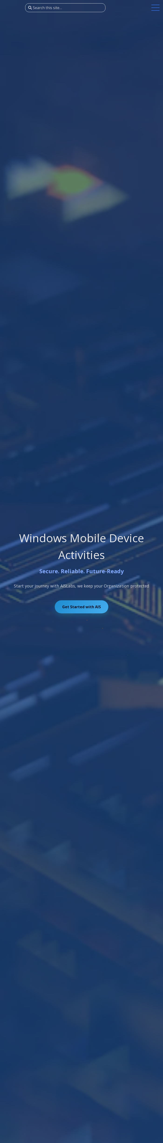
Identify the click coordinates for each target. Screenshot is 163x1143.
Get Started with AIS (81, 606)
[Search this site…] (65, 7)
